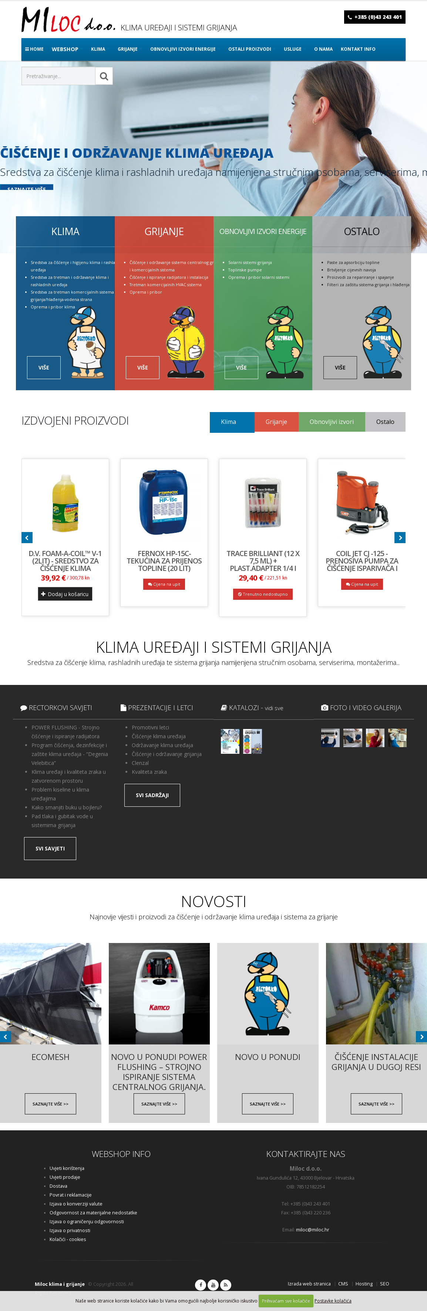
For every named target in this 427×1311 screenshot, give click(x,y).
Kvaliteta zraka (149, 771)
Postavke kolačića (333, 1301)
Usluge (293, 49)
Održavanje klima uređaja (162, 745)
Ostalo (385, 422)
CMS (343, 1284)
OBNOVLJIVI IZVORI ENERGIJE (183, 49)
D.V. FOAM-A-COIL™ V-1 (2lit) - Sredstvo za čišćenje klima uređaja (65, 564)
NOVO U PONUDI (267, 1057)
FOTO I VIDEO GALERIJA (361, 707)
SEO (384, 1284)
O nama (323, 49)
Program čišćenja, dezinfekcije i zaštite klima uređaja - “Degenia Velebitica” (69, 754)
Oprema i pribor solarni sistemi (258, 277)
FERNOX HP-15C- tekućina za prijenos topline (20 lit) (164, 560)
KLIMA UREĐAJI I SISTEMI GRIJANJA (214, 646)
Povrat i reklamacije (71, 1195)
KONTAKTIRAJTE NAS (305, 1154)
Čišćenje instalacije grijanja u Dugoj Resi (376, 1057)
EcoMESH (50, 1057)
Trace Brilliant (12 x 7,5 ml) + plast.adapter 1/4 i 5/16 (262, 564)
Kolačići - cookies (68, 1239)
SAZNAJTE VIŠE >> (50, 1104)
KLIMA (98, 49)
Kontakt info (358, 49)
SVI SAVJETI (50, 848)
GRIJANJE (128, 49)
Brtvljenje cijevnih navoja (351, 269)
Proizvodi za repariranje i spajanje (360, 277)
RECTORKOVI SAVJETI (56, 707)
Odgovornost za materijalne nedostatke (93, 1213)
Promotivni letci (150, 727)
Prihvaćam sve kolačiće (286, 1301)
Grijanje (276, 422)
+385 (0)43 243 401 (378, 16)
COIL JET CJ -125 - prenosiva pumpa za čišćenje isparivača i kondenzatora (362, 564)
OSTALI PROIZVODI (249, 49)
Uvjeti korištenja (67, 1168)
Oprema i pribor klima (53, 307)
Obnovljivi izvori (332, 422)
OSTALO (362, 231)
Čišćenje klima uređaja (159, 736)
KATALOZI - (252, 707)
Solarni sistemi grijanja (250, 262)
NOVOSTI (213, 901)
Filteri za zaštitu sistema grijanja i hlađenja (368, 284)
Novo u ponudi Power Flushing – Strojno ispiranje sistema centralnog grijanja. (159, 1057)
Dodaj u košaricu (64, 594)
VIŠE (43, 367)
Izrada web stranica (309, 1284)
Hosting (364, 1284)
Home (34, 49)
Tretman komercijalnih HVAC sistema (166, 284)
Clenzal (140, 762)
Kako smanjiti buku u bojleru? (66, 807)
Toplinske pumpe (245, 269)
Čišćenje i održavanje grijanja (167, 753)
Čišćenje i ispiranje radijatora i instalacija (169, 277)
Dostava (58, 1186)
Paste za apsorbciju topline (353, 262)
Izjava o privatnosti (70, 1230)
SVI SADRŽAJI (152, 795)
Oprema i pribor (146, 292)
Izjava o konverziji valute (76, 1204)
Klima (228, 422)
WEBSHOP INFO (121, 1154)
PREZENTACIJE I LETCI (157, 707)
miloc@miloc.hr (312, 1230)
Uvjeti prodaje (65, 1177)
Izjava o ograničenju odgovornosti (87, 1221)
